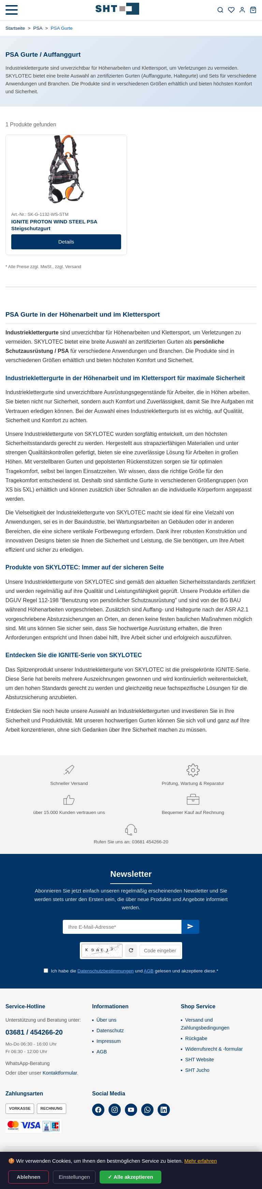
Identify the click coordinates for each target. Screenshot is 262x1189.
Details (66, 242)
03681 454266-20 (150, 841)
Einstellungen (74, 1177)
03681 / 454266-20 (34, 1032)
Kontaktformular (60, 1073)
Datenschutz (110, 1030)
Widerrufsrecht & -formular (214, 1049)
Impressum (109, 1041)
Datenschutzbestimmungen (105, 970)
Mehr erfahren (200, 1161)
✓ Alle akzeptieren (130, 1177)
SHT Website (199, 1059)
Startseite (15, 28)
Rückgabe (196, 1038)
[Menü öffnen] (11, 10)
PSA (37, 28)
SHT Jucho (197, 1070)
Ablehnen (28, 1177)
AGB (149, 970)
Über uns (106, 1020)
